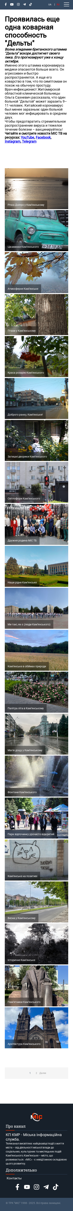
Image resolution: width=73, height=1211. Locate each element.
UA (49, 4)
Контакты (14, 1178)
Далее (43, 1073)
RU (58, 4)
